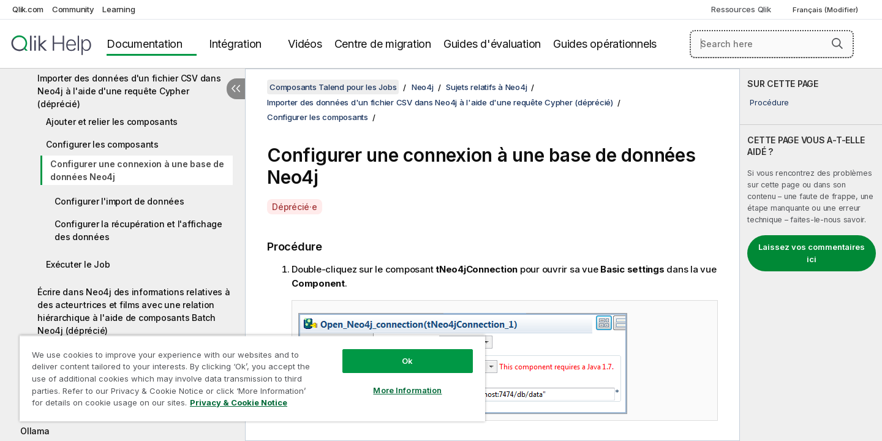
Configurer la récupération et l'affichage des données (138, 230)
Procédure (769, 102)
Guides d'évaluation (492, 43)
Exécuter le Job (78, 264)
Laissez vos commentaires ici (811, 253)
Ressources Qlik (741, 9)
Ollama (35, 431)
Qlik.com (27, 9)
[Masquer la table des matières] (236, 88)
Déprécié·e (294, 207)
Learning (118, 9)
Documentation (145, 43)
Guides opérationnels (605, 43)
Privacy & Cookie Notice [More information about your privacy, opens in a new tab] (238, 402)
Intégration (235, 43)
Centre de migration (382, 43)
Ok (407, 361)
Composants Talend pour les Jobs (333, 87)
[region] (252, 378)
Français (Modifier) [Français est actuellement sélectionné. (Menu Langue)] (826, 10)
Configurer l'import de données (119, 201)
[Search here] (772, 44)
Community (73, 9)
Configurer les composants (102, 144)
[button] (837, 43)
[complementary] (811, 255)
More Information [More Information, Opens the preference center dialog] (407, 390)
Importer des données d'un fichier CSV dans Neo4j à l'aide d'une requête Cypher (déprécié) (129, 91)
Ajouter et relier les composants (112, 121)
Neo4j (423, 87)
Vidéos (305, 43)
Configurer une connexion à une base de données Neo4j (137, 170)
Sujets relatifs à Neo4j (486, 87)
